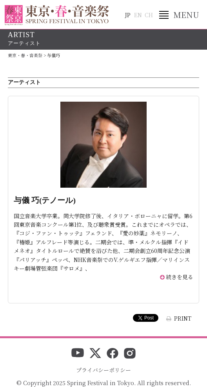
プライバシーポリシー (103, 370)
